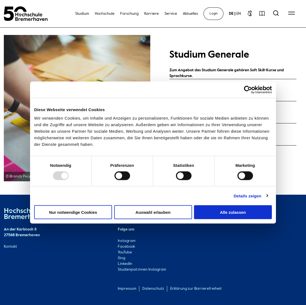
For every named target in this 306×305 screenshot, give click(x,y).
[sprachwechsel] (235, 13)
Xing (121, 258)
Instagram (127, 241)
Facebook (126, 246)
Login (213, 13)
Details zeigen (247, 195)
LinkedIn (125, 264)
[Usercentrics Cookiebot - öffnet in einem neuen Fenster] (248, 89)
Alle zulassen (233, 212)
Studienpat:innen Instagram (142, 269)
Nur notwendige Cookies (73, 212)
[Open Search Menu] (276, 14)
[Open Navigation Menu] (291, 14)
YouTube (125, 252)
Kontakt (10, 246)
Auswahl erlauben (153, 212)
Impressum (127, 289)
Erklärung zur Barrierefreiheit (196, 289)
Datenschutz (153, 289)
